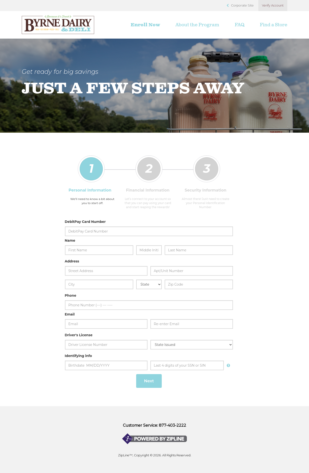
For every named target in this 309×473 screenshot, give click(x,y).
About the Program (197, 25)
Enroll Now (145, 25)
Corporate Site (242, 5)
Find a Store (273, 25)
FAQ (239, 25)
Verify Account (273, 5)
